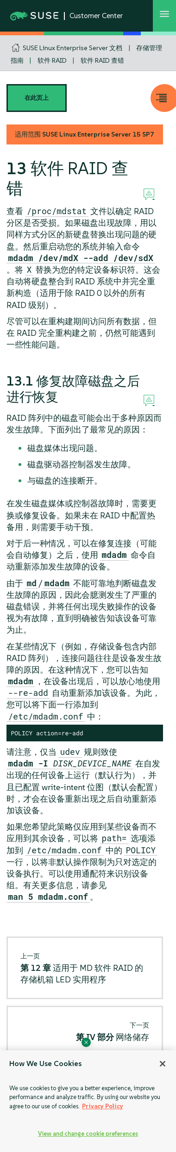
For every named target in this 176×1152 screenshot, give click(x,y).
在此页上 (37, 98)
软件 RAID (52, 60)
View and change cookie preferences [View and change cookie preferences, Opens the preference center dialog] (88, 1134)
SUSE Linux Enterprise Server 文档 (72, 48)
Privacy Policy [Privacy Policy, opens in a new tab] (102, 1106)
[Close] (162, 1064)
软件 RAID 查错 (102, 60)
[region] (88, 1101)
